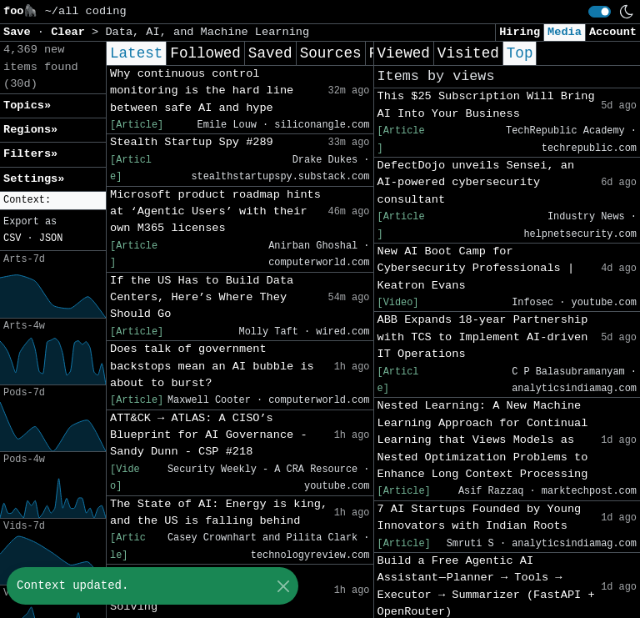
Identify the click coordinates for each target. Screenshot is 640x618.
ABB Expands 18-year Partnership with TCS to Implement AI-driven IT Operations (483, 337)
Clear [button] (71, 32)
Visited (468, 53)
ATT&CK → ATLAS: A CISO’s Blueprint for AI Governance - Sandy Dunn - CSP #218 (209, 435)
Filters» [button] (30, 154)
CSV (12, 238)
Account (613, 32)
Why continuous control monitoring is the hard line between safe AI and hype (201, 91)
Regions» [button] (30, 129)
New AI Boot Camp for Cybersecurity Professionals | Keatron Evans (476, 268)
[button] (53, 200)
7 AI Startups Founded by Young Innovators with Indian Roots (480, 517)
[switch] (599, 12)
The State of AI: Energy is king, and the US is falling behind (219, 512)
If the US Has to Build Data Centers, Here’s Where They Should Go (201, 297)
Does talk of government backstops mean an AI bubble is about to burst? (212, 366)
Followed (205, 53)
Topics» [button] (27, 105)
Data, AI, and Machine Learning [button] (207, 32)
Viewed (404, 53)
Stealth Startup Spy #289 (191, 142)
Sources (331, 53)
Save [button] (20, 32)
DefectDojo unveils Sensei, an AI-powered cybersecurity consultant (476, 182)
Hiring (519, 32)
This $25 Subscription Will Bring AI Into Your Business (486, 104)
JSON (51, 238)
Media (565, 32)
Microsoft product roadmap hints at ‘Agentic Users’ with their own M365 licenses (215, 211)
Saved (270, 53)
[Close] (283, 586)
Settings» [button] (33, 179)
